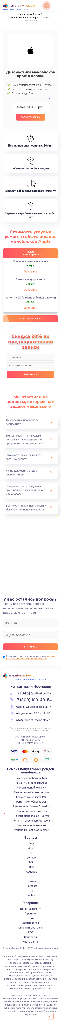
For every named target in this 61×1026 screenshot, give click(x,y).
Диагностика (30, 922)
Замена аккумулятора (30, 279)
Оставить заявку (30, 117)
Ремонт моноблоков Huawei (31, 815)
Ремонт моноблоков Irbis (31, 811)
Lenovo (31, 857)
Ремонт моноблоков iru (31, 825)
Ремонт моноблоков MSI (31, 797)
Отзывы (30, 918)
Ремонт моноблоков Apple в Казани (29, 17)
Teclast (31, 895)
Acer (31, 843)
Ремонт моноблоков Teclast (31, 830)
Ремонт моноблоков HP (31, 787)
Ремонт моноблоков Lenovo (31, 792)
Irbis (31, 876)
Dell (31, 867)
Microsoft (31, 885)
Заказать (30, 271)
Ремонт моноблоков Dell (31, 801)
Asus (31, 848)
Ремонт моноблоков (29, 14)
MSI (31, 862)
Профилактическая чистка (30, 261)
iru (31, 890)
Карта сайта (31, 941)
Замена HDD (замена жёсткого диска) (30, 297)
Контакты (30, 937)
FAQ (30, 932)
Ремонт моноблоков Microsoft (31, 820)
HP (31, 852)
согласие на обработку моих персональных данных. (30, 657)
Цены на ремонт (30, 908)
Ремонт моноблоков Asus (31, 782)
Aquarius (31, 871)
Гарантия (31, 913)
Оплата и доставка (30, 927)
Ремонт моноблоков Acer (31, 778)
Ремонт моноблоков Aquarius (31, 806)
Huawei (31, 881)
